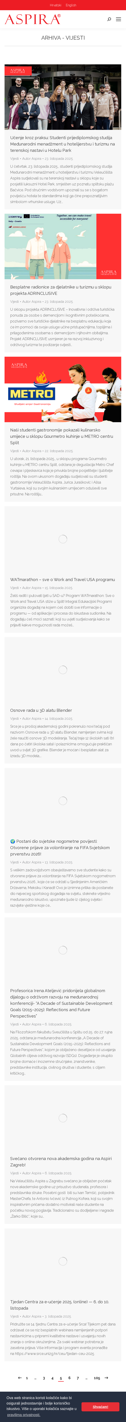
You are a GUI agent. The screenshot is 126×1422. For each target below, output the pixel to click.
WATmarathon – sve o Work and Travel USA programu (62, 579)
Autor (31, 159)
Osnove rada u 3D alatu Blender (41, 710)
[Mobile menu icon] (118, 19)
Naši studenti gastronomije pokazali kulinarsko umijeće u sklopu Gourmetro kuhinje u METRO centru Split (61, 436)
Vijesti (14, 159)
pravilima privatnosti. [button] (23, 1415)
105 (97, 1378)
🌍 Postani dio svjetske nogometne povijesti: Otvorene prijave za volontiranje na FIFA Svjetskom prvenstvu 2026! (60, 847)
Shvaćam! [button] (100, 1407)
